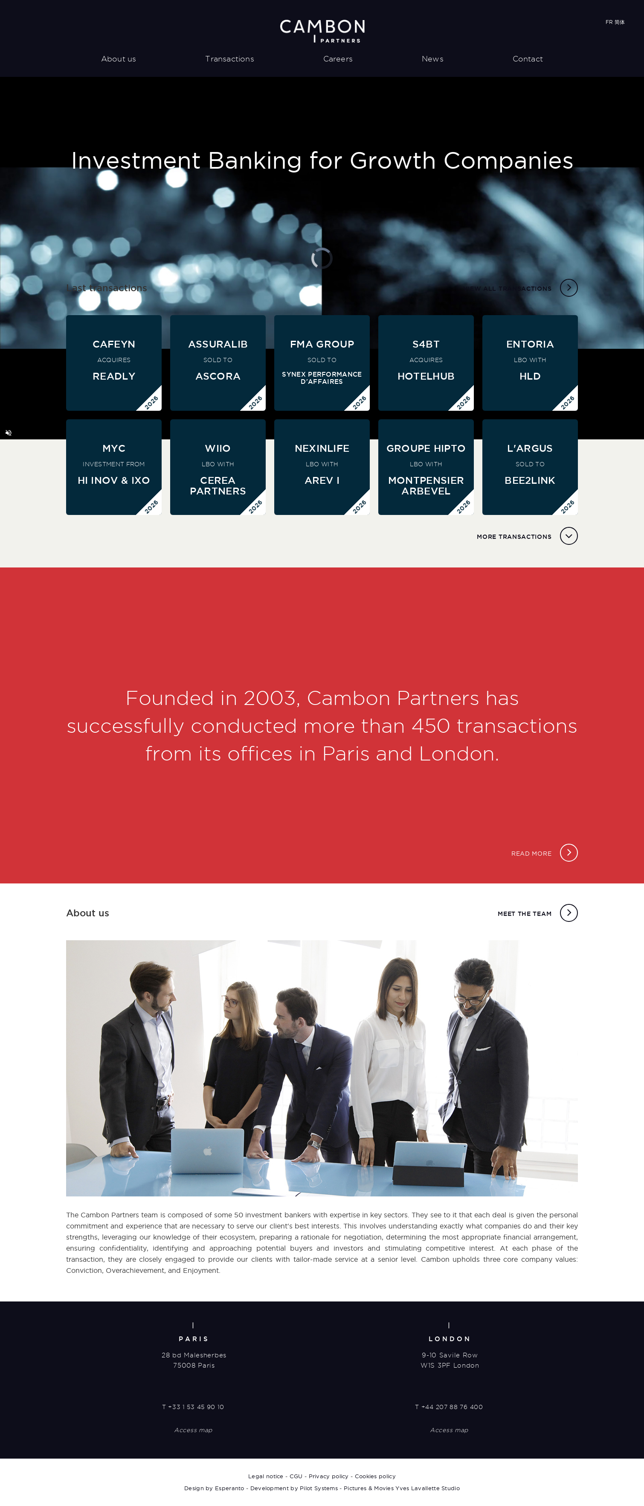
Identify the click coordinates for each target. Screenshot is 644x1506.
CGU (296, 1476)
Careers (338, 59)
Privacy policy (329, 1476)
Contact (528, 59)
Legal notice (266, 1476)
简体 (620, 22)
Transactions (229, 59)
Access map (193, 1430)
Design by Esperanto (214, 1488)
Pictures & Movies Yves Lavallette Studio (402, 1488)
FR (609, 22)
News (433, 59)
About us (118, 59)
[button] (8, 433)
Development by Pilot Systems (294, 1488)
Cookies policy (375, 1476)
